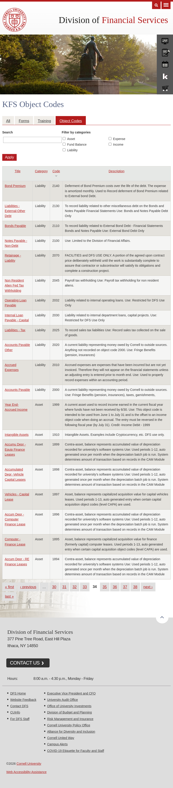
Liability (72, 150)
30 (54, 587)
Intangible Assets (17, 434)
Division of (113, 20)
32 (75, 587)
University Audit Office (62, 700)
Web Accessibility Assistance (26, 772)
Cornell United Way (60, 738)
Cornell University (28, 763)
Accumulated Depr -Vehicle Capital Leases (15, 474)
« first (9, 587)
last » (9, 596)
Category (41, 171)
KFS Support (165, 75)
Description (116, 171)
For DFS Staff (19, 719)
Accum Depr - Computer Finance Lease (15, 519)
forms (165, 39)
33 (85, 587)
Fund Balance (76, 144)
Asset (71, 139)
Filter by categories (76, 132)
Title (17, 171)
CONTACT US (25, 663)
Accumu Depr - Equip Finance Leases (15, 449)
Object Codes (70, 121)
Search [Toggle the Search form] (156, 5)
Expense (119, 139)
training (165, 63)
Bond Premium (15, 186)
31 (64, 587)
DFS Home (18, 693)
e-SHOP (165, 87)
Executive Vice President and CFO (71, 693)
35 (105, 587)
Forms (24, 121)
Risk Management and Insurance (70, 719)
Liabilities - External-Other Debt (15, 211)
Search (7, 132)
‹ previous (28, 587)
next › (148, 587)
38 (135, 587)
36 (115, 587)
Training (44, 121)
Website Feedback (23, 700)
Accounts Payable (17, 390)
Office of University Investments (69, 706)
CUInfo (15, 712)
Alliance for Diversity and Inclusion (71, 731)
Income (118, 144)
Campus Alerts (57, 744)
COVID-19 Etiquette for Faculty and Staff (75, 751)
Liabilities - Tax (15, 330)
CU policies (165, 51)
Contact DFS (19, 706)
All (8, 121)
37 (125, 587)
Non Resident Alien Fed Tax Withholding (14, 285)
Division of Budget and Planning (69, 712)
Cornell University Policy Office (68, 725)
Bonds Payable (15, 226)
